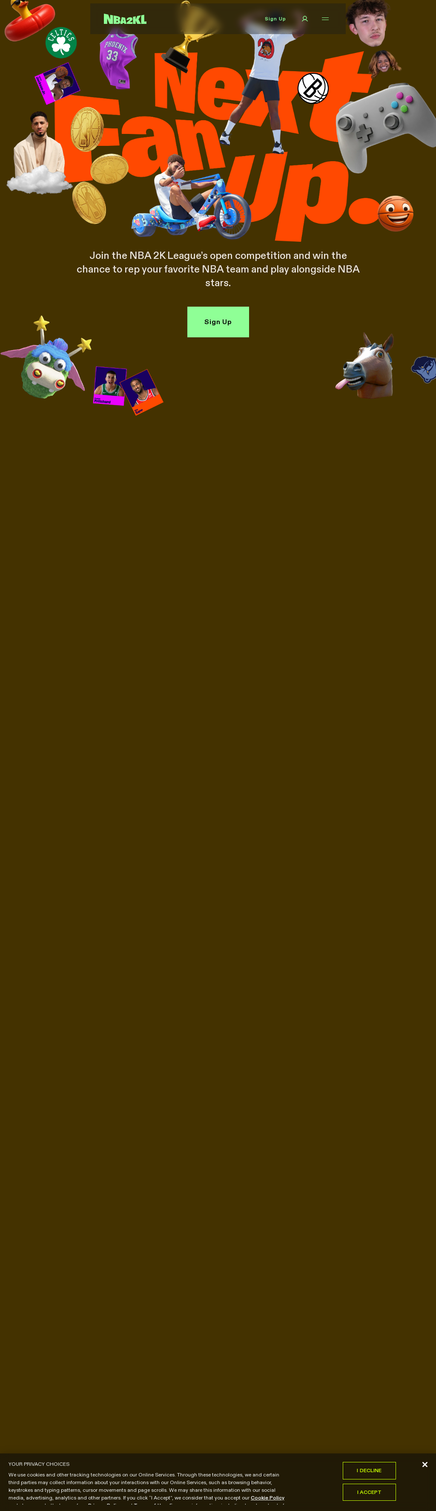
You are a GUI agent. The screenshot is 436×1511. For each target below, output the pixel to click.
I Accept (369, 1494)
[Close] (424, 1466)
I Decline (369, 1472)
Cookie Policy (267, 1499)
